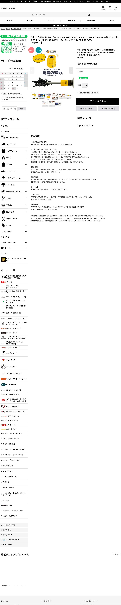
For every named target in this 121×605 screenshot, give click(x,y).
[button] (103, 8)
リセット (116, 555)
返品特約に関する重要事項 (88, 93)
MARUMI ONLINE (8, 8)
